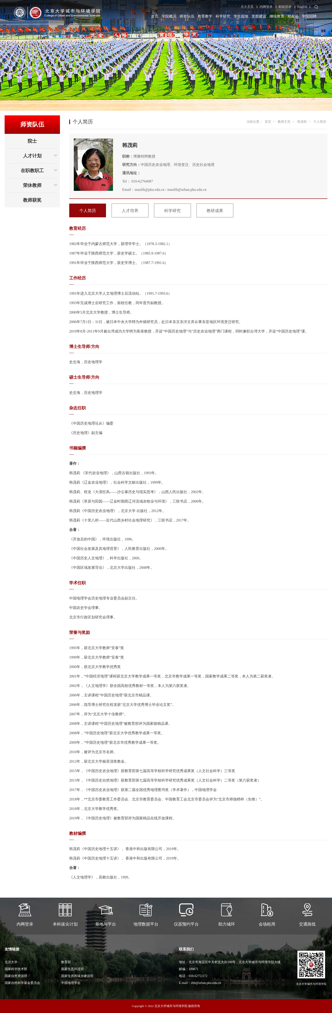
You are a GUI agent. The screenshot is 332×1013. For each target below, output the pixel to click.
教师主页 (284, 121)
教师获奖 (32, 200)
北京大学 (11, 962)
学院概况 (169, 16)
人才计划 (40, 155)
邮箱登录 (285, 7)
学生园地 (241, 16)
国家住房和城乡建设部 (77, 976)
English (302, 7)
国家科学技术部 (16, 969)
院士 (32, 141)
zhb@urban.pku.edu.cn (206, 983)
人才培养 (130, 210)
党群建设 (259, 16)
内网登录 (266, 7)
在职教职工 (39, 170)
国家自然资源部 (16, 976)
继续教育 (277, 16)
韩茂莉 (302, 121)
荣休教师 (40, 185)
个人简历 (319, 121)
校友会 (293, 16)
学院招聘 (309, 16)
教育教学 (205, 16)
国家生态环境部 (72, 969)
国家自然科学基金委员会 (22, 983)
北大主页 (247, 7)
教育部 (66, 962)
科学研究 (223, 16)
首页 (154, 16)
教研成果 (215, 210)
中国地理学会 (70, 983)
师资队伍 (187, 16)
